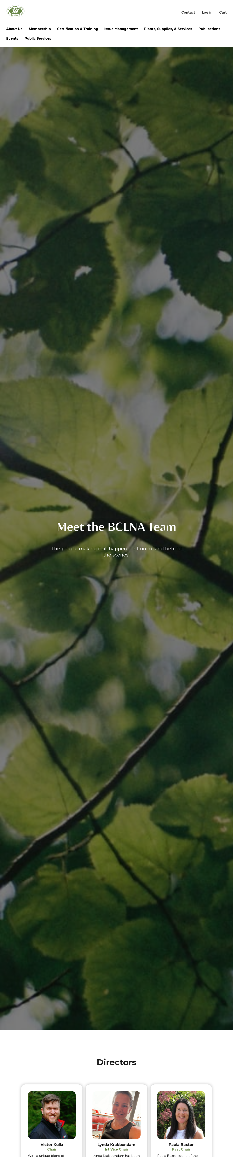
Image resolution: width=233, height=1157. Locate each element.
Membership (40, 29)
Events (12, 38)
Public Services (38, 38)
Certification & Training (77, 29)
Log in (207, 12)
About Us (14, 29)
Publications (209, 29)
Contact (188, 12)
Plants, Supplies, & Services (168, 29)
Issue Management (121, 29)
